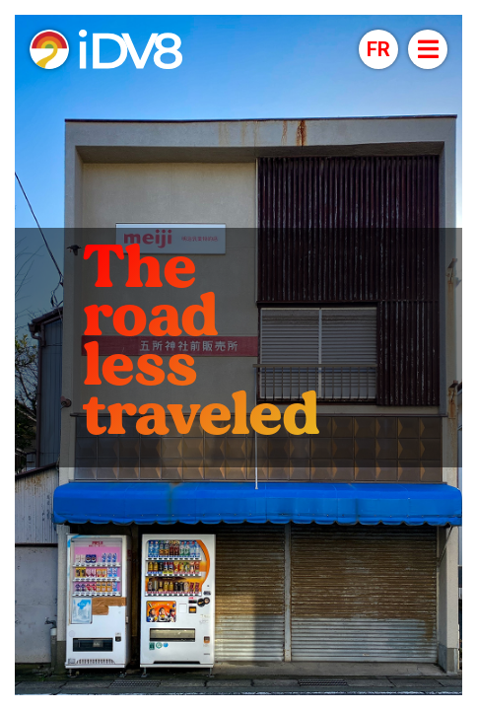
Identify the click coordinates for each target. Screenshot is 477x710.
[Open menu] (427, 49)
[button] (378, 49)
